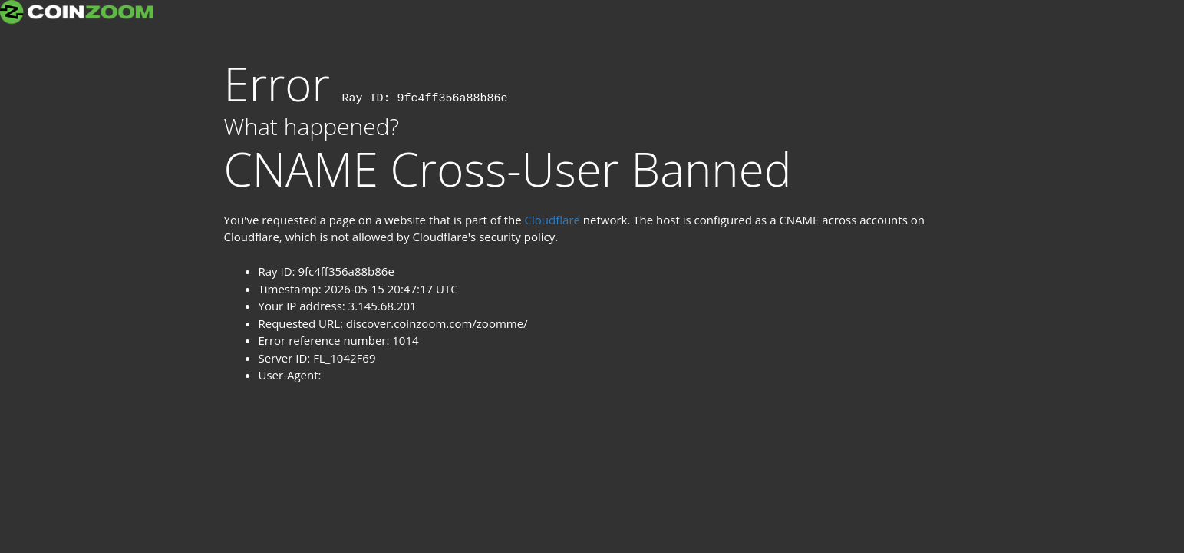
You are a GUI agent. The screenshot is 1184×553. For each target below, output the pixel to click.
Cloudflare (552, 219)
